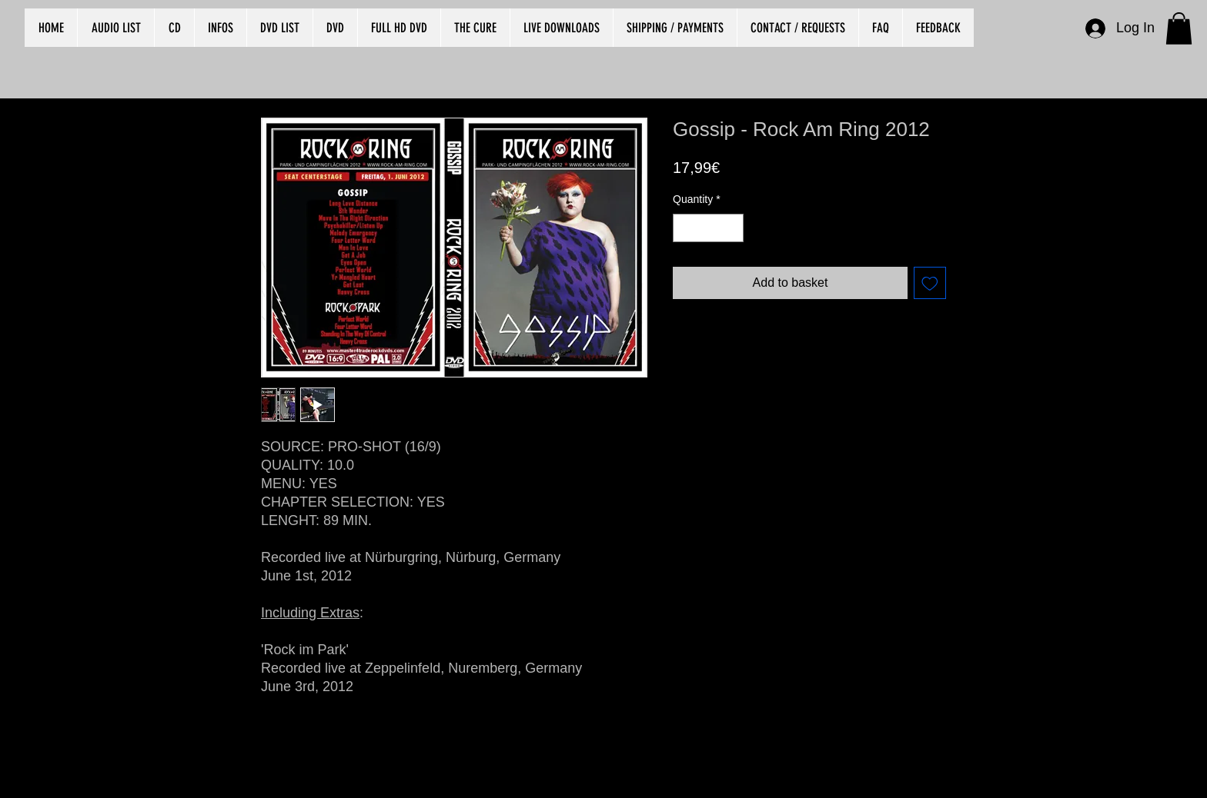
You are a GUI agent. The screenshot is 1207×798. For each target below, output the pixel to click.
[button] (1178, 28)
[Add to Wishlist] (930, 283)
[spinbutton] (708, 227)
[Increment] (731, 227)
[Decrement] (684, 227)
